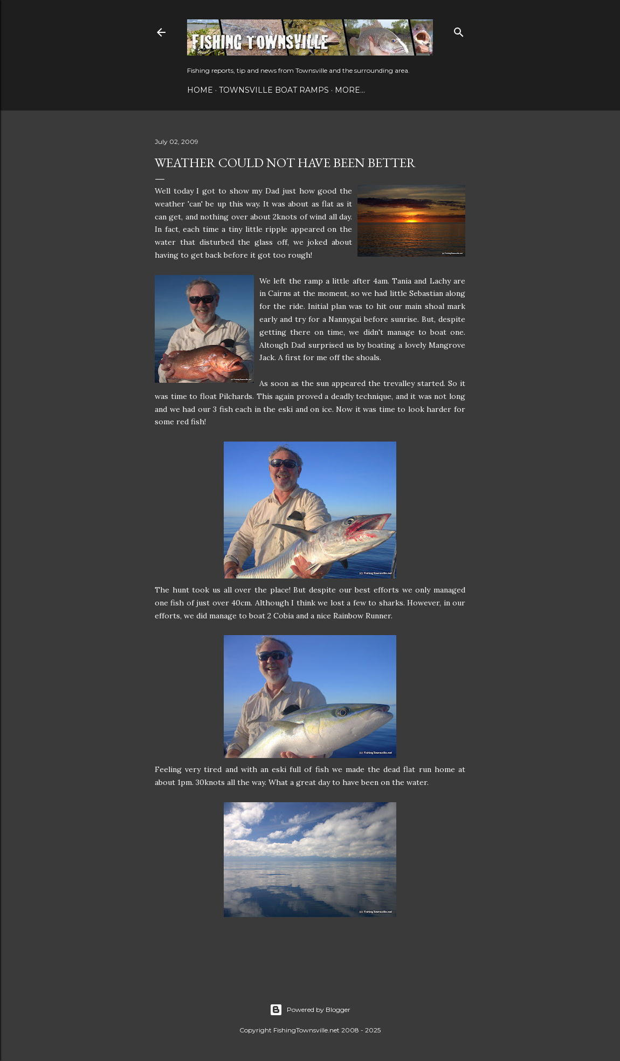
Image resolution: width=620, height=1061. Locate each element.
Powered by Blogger (310, 1009)
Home (200, 90)
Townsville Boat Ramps (274, 90)
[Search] (458, 29)
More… (350, 90)
